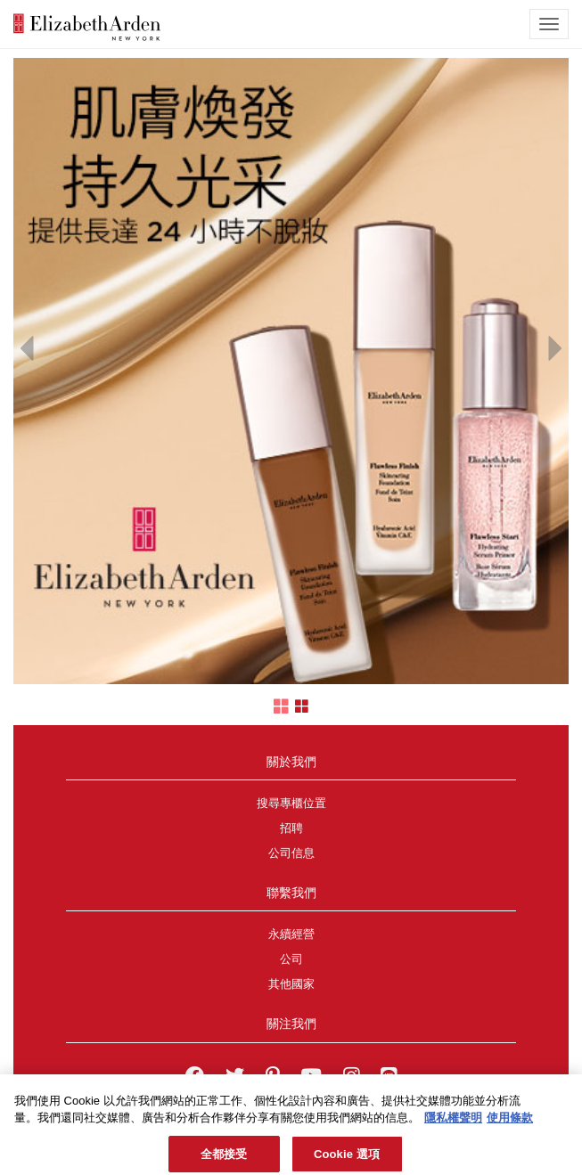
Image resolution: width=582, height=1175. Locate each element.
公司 (291, 959)
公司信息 (291, 853)
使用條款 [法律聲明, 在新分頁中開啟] (510, 1123)
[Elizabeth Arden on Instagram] (351, 1078)
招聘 (291, 828)
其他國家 (291, 984)
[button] (26, 343)
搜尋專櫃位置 (291, 803)
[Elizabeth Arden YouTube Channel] (311, 1078)
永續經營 (291, 934)
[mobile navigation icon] (549, 24)
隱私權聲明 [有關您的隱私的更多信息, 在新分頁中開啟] (453, 1123)
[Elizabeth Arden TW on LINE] (389, 1078)
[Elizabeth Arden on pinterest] (273, 1078)
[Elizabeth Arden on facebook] (194, 1078)
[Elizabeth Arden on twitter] (235, 1078)
